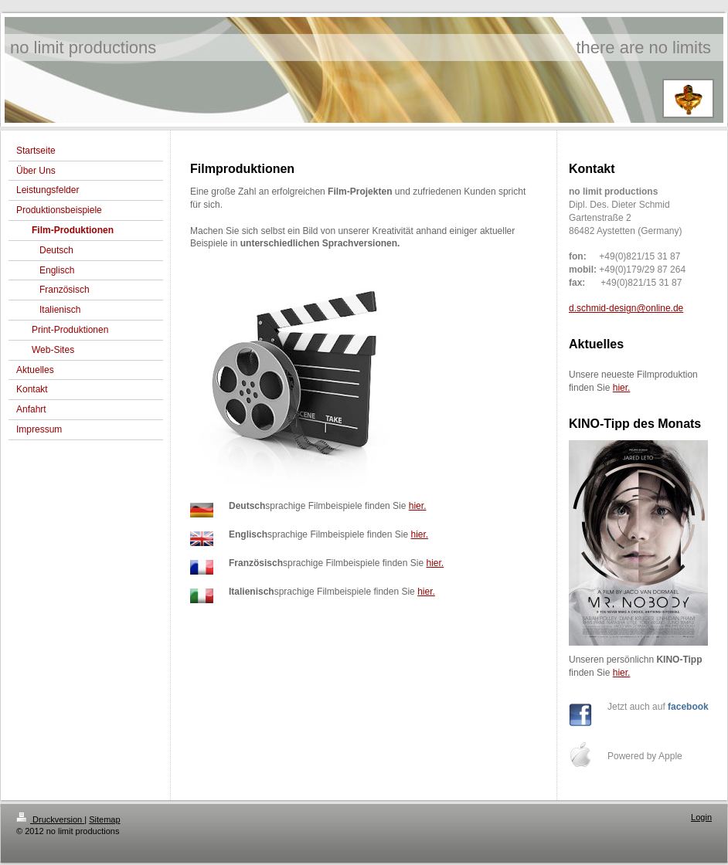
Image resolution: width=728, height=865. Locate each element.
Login (701, 817)
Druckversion (50, 819)
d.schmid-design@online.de (626, 308)
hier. (418, 505)
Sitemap (104, 819)
